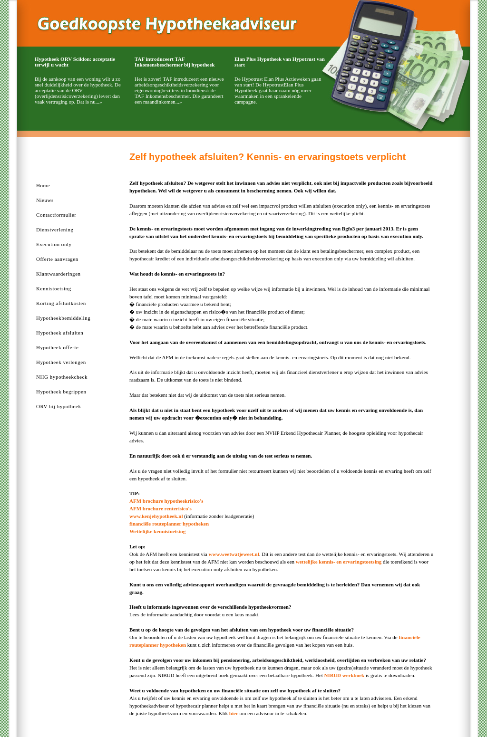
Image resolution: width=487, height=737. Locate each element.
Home (43, 185)
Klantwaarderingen (58, 274)
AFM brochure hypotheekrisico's (166, 501)
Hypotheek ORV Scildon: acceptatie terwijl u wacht (75, 61)
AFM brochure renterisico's (160, 508)
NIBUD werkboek (344, 675)
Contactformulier (56, 215)
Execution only (54, 244)
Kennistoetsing (53, 288)
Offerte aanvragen (57, 259)
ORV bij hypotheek (58, 406)
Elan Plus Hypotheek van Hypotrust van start (279, 61)
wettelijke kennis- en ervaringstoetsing (339, 562)
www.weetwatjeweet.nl (234, 554)
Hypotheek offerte (57, 347)
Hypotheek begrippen (61, 391)
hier (233, 713)
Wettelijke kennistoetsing (157, 531)
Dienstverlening (55, 229)
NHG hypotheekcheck (62, 377)
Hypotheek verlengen (61, 362)
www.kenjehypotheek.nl (156, 516)
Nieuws (45, 200)
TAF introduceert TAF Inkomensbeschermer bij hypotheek (174, 61)
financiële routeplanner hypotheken (169, 523)
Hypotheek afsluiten (59, 332)
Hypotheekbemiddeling (63, 318)
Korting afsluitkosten (61, 303)
